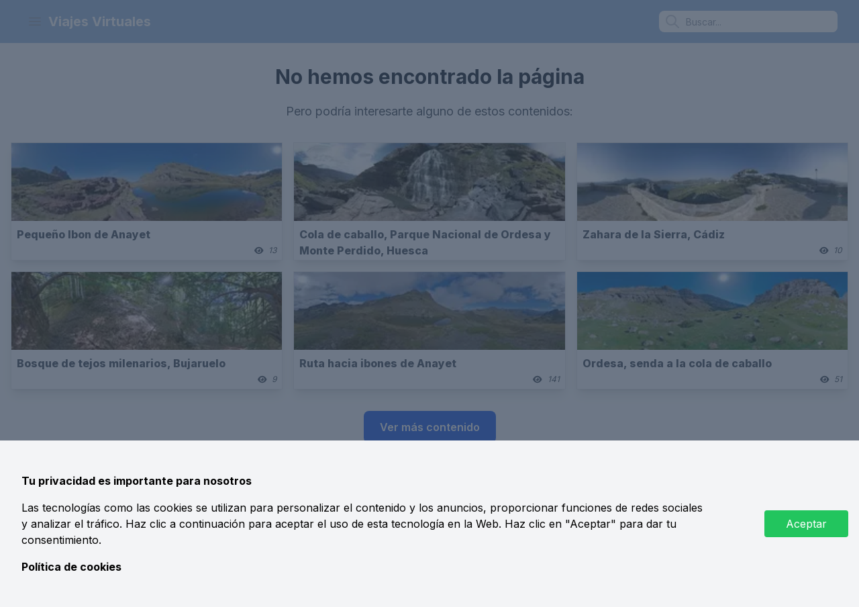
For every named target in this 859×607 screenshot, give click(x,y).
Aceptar (806, 523)
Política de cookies (71, 566)
